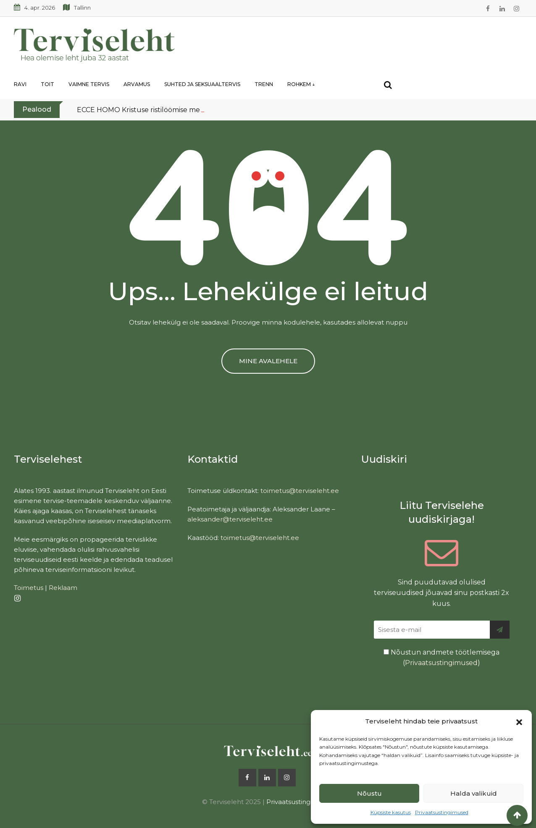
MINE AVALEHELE (268, 361)
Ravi (20, 84)
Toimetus (28, 588)
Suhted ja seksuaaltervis (202, 84)
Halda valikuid (473, 793)
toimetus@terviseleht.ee (299, 491)
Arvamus (136, 84)
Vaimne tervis (88, 84)
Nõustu (369, 793)
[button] (519, 721)
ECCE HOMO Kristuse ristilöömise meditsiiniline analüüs (169, 110)
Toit (47, 84)
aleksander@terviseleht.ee (230, 519)
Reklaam (63, 588)
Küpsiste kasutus (390, 812)
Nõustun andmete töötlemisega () (441, 657)
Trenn (264, 84)
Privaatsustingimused (441, 812)
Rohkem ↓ (301, 84)
